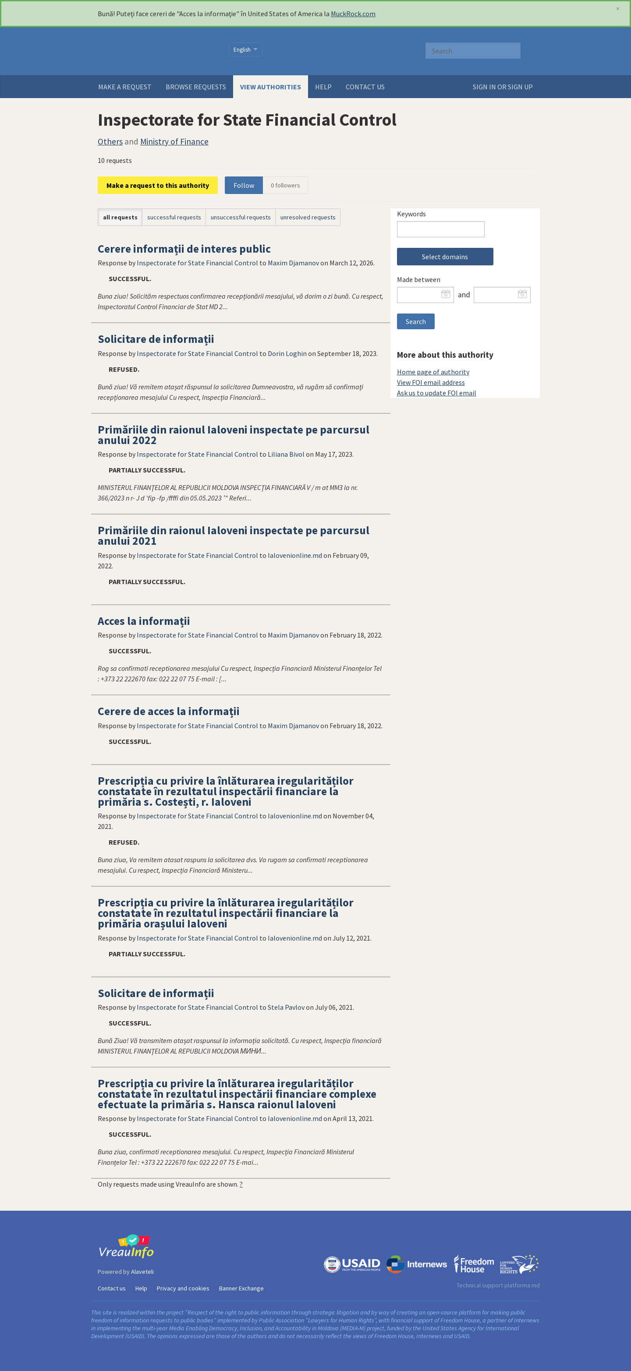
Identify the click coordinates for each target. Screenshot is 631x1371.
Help (323, 86)
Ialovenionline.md (295, 555)
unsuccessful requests (241, 217)
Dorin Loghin (287, 353)
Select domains (445, 256)
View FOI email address (431, 382)
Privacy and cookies (183, 1288)
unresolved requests (308, 217)
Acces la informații (144, 621)
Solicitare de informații (156, 339)
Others (110, 141)
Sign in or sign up (503, 86)
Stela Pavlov (286, 1007)
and (464, 295)
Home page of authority (433, 371)
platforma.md (522, 1285)
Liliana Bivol (286, 454)
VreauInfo (158, 51)
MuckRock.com (353, 13)
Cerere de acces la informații (169, 711)
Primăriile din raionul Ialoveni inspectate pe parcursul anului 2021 (233, 535)
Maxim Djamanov (293, 262)
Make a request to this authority (157, 185)
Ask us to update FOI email (436, 392)
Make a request (125, 86)
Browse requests (196, 86)
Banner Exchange (241, 1288)
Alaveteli (142, 1272)
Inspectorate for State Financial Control (197, 262)
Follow (244, 185)
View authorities (270, 86)
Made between (418, 279)
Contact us (365, 86)
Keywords (411, 213)
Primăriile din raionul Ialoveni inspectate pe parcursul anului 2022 (233, 435)
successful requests (174, 217)
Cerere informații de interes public (184, 249)
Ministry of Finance (174, 141)
